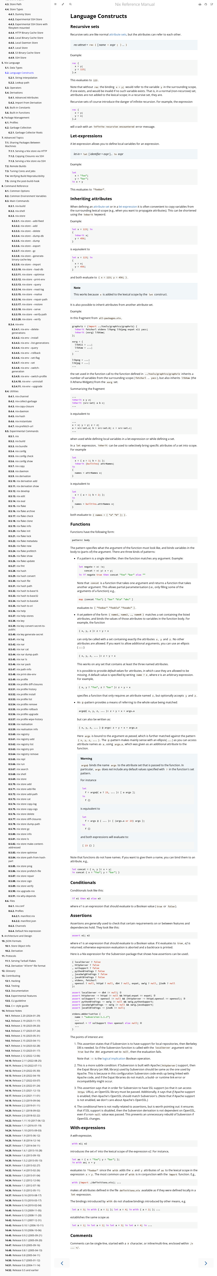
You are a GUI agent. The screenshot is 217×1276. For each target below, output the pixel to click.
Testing (12, 985)
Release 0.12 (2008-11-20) (23, 1215)
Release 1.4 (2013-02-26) (22, 1170)
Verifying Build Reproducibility (24, 176)
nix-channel (18, 396)
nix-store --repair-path (29, 299)
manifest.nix (23, 916)
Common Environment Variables (25, 196)
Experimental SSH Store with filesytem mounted (28, 26)
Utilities (11, 391)
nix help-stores (21, 615)
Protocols (9, 956)
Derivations (14, 92)
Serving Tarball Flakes (20, 960)
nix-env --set (23, 362)
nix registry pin (21, 749)
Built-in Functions (17, 112)
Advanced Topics (13, 137)
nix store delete (21, 814)
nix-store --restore (27, 304)
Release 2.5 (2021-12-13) (22, 1090)
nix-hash (16, 416)
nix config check (20, 456)
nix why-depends (22, 896)
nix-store (16, 215)
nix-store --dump (26, 240)
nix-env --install (25, 337)
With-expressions (87, 1127)
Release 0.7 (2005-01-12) (22, 1260)
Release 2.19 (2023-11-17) (22, 1020)
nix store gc (19, 829)
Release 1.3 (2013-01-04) (22, 1175)
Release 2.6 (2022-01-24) (22, 1085)
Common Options (17, 191)
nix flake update (21, 561)
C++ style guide (16, 1005)
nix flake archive (21, 511)
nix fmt (16, 566)
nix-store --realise (27, 294)
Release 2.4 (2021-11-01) (22, 1095)
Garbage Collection (18, 127)
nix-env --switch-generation (26, 369)
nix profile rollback (23, 709)
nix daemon (18, 471)
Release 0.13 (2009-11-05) (23, 1210)
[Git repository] (206, 4)
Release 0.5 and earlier (22, 1270)
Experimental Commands (21, 431)
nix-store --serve (26, 309)
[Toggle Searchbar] (70, 4)
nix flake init (19, 531)
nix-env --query (25, 347)
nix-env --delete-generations (25, 331)
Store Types (14, 9)
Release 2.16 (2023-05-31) (22, 1035)
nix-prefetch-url (20, 426)
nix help (17, 611)
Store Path (13, 4)
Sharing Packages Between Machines (22, 144)
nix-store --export (26, 246)
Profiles (11, 122)
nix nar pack (19, 664)
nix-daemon (18, 411)
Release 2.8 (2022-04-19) (22, 1075)
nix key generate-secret (25, 634)
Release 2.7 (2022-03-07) (22, 1080)
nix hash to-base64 (23, 601)
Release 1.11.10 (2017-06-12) (25, 1120)
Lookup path (18, 82)
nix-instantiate (20, 421)
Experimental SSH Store (25, 19)
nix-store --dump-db (28, 236)
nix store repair (21, 876)
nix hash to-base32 (23, 595)
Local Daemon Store (23, 42)
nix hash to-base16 (23, 591)
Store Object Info (17, 945)
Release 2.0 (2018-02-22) (22, 1115)
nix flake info (19, 526)
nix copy (16, 466)
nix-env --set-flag (26, 357)
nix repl (16, 759)
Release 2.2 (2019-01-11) (22, 1105)
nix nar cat (18, 649)
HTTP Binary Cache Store (25, 32)
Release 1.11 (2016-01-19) (23, 1125)
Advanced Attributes (23, 97)
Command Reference (15, 186)
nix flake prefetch (22, 551)
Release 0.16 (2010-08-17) (23, 1195)
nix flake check (20, 516)
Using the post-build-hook (22, 181)
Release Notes (12, 1010)
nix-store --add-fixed (28, 221)
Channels (17, 925)
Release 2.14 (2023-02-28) (22, 1045)
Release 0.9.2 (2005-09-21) (23, 1235)
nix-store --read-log (28, 289)
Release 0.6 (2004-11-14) (22, 1265)
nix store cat (19, 799)
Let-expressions (86, 136)
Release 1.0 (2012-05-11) (22, 1190)
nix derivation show (23, 486)
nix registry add (21, 739)
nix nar (16, 644)
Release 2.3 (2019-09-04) (22, 1100)
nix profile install (22, 694)
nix (13, 436)
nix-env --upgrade (27, 386)
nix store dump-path (24, 824)
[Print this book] (200, 4)
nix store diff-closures (24, 819)
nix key (16, 620)
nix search (18, 769)
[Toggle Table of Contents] (55, 4)
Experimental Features (21, 995)
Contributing (11, 975)
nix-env (16, 324)
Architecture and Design (17, 935)
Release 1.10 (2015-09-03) (23, 1130)
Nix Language (11, 62)
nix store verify (20, 886)
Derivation (14, 950)
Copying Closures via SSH (26, 156)
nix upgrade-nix (21, 891)
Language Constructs (19, 72)
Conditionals (83, 882)
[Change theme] (63, 4)
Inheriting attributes (91, 198)
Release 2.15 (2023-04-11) (22, 1040)
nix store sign (20, 881)
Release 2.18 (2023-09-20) (22, 1025)
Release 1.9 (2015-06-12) (22, 1135)
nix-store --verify (26, 319)
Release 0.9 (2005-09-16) (22, 1245)
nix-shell (16, 211)
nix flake (17, 506)
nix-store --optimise (28, 274)
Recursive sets (84, 26)
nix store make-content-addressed (26, 845)
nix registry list (20, 744)
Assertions (81, 915)
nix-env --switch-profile (29, 376)
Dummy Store (19, 14)
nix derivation (19, 476)
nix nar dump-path (23, 654)
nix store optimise (22, 852)
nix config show (20, 461)
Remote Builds (15, 166)
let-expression (128, 206)
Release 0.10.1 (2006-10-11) (24, 1225)
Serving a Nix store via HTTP (27, 151)
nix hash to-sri (20, 605)
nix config (17, 451)
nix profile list (20, 699)
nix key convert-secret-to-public (26, 627)
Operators (13, 87)
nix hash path (20, 586)
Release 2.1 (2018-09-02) (22, 1110)
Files (10, 901)
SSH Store (17, 57)
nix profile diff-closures (25, 684)
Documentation (17, 990)
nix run (16, 764)
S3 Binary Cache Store (24, 52)
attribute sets (117, 34)
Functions (80, 524)
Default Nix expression (24, 931)
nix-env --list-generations (30, 342)
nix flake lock (19, 536)
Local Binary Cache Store (25, 37)
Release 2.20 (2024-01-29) (22, 1015)
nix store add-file (22, 789)
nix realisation (20, 724)
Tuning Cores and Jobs (20, 171)
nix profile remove (22, 704)
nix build (16, 441)
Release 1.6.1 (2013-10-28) (23, 1150)
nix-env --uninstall (27, 381)
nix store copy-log (22, 804)
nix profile (18, 679)
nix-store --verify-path (29, 314)
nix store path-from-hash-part (27, 859)
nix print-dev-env (22, 674)
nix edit (16, 496)
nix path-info (19, 669)
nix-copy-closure (21, 406)
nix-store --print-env (28, 279)
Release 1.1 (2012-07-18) (22, 1185)
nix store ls (18, 839)
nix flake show (20, 556)
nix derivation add (22, 481)
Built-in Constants (17, 107)
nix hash (17, 570)
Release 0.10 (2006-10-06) (23, 1230)
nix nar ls (17, 659)
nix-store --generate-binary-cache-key (28, 257)
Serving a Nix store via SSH (27, 161)
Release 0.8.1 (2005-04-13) (23, 1250)
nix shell (17, 774)
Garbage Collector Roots (25, 132)
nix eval (16, 501)
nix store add (20, 784)
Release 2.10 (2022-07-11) (23, 1065)
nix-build (16, 206)
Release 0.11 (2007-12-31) (23, 1220)
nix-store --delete (26, 231)
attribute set (101, 206)
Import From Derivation (25, 102)
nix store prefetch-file (24, 871)
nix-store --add (24, 225)
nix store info (20, 834)
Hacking (12, 980)
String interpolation (22, 77)
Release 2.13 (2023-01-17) (22, 1050)
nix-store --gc (24, 250)
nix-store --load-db (27, 269)
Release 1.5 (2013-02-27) (22, 1165)
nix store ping (20, 866)
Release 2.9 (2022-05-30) (22, 1070)
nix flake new (19, 546)
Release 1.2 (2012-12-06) (22, 1180)
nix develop (19, 491)
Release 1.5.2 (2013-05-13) (23, 1160)
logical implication (113, 1058)
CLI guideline (15, 1000)
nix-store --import (26, 264)
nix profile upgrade (23, 714)
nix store (17, 779)
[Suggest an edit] (211, 4)
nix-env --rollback (26, 352)
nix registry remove (23, 754)
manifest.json (24, 921)
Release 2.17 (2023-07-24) (22, 1030)
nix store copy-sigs (23, 809)
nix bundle (17, 446)
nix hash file (19, 580)
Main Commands (17, 201)
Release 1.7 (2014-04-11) (22, 1145)
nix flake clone (20, 521)
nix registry (18, 734)
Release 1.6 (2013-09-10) (22, 1155)
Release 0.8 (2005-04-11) (22, 1255)
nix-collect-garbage (22, 401)
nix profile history (22, 689)
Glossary (8, 970)
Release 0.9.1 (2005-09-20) (23, 1240)
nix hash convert (21, 576)
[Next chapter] (206, 1263)
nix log (16, 639)
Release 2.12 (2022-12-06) (22, 1055)
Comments (81, 1235)
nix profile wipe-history (25, 719)
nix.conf (16, 906)
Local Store (18, 47)
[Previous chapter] (62, 1263)
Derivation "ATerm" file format (25, 965)
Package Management (15, 117)
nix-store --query (26, 284)
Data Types (13, 67)
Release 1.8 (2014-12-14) (22, 1140)
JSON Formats (11, 941)
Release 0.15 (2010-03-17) (23, 1200)
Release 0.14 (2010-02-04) (23, 1205)
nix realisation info (23, 729)
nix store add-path (23, 794)
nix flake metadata (22, 541)
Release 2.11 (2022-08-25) (23, 1060)
